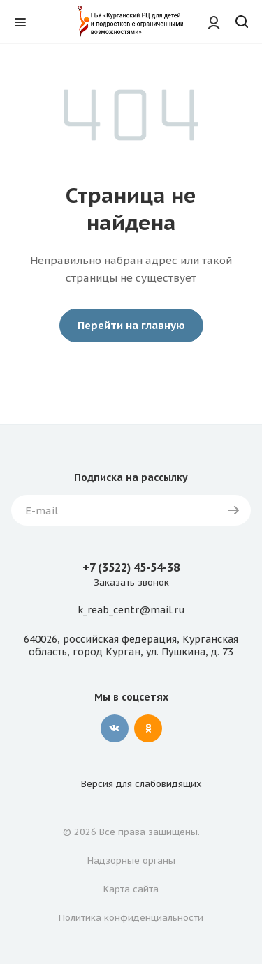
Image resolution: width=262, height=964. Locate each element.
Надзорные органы (131, 860)
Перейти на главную (131, 325)
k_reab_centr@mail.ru (131, 610)
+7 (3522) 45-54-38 (131, 567)
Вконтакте (115, 728)
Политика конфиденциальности (131, 918)
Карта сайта (131, 889)
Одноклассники (148, 728)
